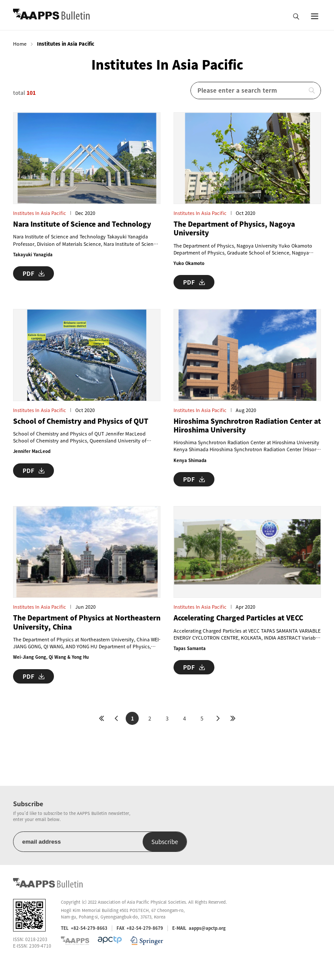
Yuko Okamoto (189, 263)
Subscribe (164, 842)
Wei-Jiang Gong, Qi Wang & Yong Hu (51, 657)
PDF (33, 273)
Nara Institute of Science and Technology (82, 224)
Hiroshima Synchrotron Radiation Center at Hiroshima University (247, 426)
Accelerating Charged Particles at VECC (238, 617)
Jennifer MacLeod (31, 451)
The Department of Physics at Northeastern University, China (86, 622)
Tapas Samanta (190, 648)
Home (20, 43)
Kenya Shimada (190, 460)
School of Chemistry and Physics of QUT (80, 421)
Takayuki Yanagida (33, 254)
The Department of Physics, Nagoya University (234, 229)
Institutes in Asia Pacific (39, 213)
